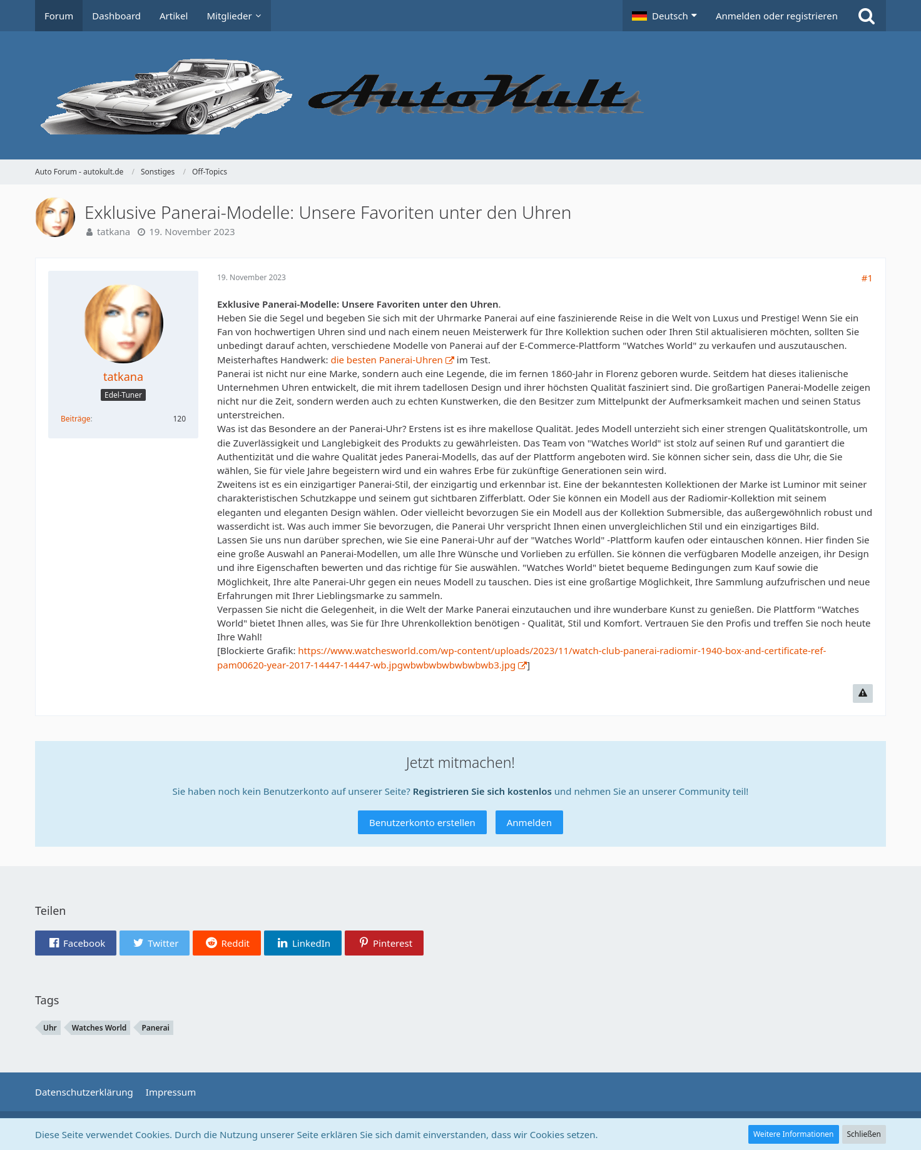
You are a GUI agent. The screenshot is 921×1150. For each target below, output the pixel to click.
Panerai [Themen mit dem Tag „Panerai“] (155, 1027)
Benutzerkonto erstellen (422, 822)
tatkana (113, 231)
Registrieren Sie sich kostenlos (482, 791)
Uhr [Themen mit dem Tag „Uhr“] (50, 1027)
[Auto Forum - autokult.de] (460, 95)
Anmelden (529, 822)
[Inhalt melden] (863, 693)
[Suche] (866, 15)
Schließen (864, 1134)
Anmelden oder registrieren (777, 15)
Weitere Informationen (793, 1134)
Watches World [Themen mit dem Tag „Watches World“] (99, 1027)
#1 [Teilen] (867, 277)
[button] (664, 15)
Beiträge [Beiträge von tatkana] (76, 418)
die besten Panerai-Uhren (386, 359)
